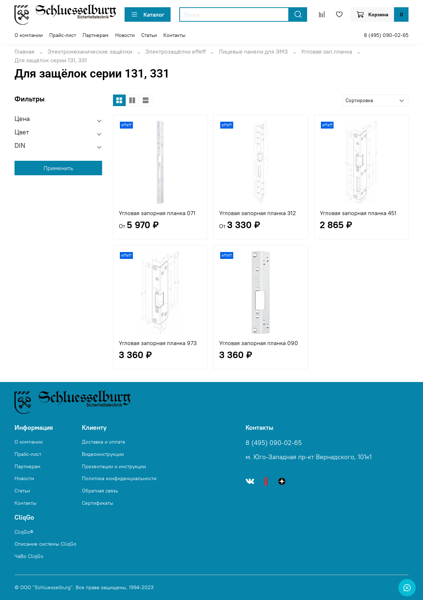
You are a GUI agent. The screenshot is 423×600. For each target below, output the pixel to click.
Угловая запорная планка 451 (358, 213)
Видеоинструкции (103, 454)
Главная (24, 51)
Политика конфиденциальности (119, 478)
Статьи (149, 35)
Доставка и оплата (103, 442)
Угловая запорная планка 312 (257, 213)
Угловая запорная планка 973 (158, 343)
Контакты (174, 35)
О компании (28, 35)
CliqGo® (23, 532)
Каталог (147, 14)
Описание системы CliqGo (45, 544)
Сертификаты (97, 503)
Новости (125, 35)
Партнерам (96, 35)
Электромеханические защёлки (89, 51)
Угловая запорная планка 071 (157, 213)
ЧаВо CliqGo (28, 556)
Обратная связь (100, 490)
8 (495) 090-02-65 (386, 35)
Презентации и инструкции (114, 466)
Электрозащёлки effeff (175, 51)
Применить (58, 168)
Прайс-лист (62, 35)
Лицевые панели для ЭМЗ (253, 51)
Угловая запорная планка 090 (258, 343)
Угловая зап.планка (326, 51)
